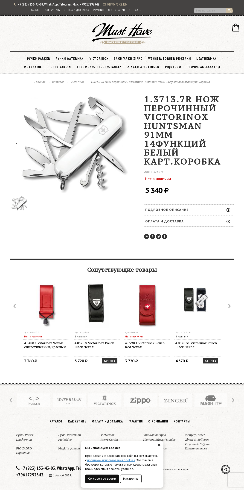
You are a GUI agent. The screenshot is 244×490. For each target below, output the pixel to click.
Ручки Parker (38, 58)
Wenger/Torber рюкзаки (169, 58)
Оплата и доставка (76, 10)
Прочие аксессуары (203, 67)
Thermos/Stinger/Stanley (99, 67)
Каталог (36, 10)
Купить (110, 360)
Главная (40, 82)
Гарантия (98, 10)
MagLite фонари (69, 448)
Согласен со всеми (102, 479)
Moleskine (33, 67)
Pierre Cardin (59, 67)
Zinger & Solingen (143, 67)
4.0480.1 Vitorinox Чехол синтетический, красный (45, 345)
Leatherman (206, 58)
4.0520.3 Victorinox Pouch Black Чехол (94, 345)
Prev (15, 306)
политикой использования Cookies (111, 460)
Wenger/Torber (195, 435)
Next (229, 306)
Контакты (135, 10)
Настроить (131, 479)
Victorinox (99, 58)
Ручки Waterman (70, 58)
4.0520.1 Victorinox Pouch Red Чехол (145, 345)
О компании (116, 10)
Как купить (52, 10)
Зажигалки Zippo (128, 58)
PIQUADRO (173, 67)
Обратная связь (115, 4)
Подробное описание (187, 210)
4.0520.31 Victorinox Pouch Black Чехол (196, 345)
